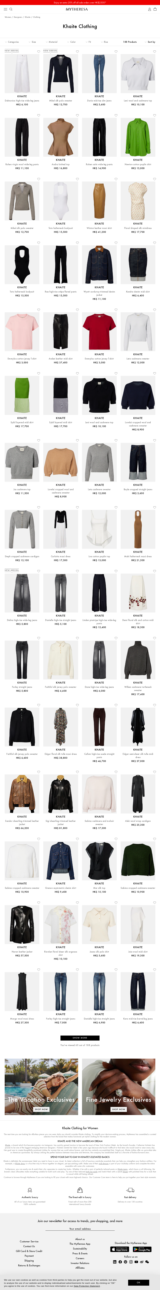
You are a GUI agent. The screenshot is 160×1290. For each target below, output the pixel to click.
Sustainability (80, 1248)
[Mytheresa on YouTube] (136, 1261)
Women (8, 17)
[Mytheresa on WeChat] (147, 1261)
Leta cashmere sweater (138, 359)
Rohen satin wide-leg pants (99, 164)
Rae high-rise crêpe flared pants (60, 292)
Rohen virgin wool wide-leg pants (22, 164)
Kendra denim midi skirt (138, 292)
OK (138, 1282)
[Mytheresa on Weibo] (142, 1261)
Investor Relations (80, 1263)
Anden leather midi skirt (61, 359)
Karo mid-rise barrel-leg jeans (138, 1019)
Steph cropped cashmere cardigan (22, 556)
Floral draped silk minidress (138, 228)
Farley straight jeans (22, 687)
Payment (29, 1255)
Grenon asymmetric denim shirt (60, 888)
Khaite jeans (123, 1169)
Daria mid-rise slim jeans (99, 101)
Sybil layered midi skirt (22, 422)
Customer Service (29, 1241)
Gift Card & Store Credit (29, 1251)
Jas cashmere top (22, 489)
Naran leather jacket (22, 952)
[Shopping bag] (155, 9)
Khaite (27, 17)
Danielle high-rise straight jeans (60, 620)
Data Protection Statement (87, 1286)
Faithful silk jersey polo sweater (60, 687)
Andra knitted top (61, 164)
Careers (80, 1258)
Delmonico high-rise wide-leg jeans (22, 101)
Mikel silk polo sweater (60, 101)
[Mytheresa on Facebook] (120, 1261)
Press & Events (80, 1253)
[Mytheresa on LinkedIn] (115, 1261)
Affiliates (80, 1267)
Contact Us (29, 1246)
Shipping (29, 1260)
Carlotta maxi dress (60, 556)
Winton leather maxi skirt (99, 228)
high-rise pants (92, 1171)
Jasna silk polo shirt (99, 952)
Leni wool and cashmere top (138, 101)
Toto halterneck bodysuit (61, 228)
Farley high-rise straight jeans (60, 1019)
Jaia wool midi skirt (138, 952)
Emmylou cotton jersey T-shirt (22, 359)
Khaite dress (20, 1163)
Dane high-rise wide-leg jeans (99, 687)
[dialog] (80, 1282)
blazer (125, 1171)
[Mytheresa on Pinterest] (125, 1261)
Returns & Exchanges (29, 1265)
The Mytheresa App (80, 1243)
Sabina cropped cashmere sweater (22, 888)
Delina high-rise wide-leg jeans (22, 620)
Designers (18, 17)
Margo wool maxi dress (22, 1019)
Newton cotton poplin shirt (138, 164)
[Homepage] (80, 9)
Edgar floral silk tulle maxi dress (61, 754)
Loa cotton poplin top (99, 556)
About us (80, 1239)
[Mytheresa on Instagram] (131, 1261)
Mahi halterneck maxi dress (138, 556)
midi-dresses (104, 1163)
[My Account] (149, 9)
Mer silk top (99, 888)
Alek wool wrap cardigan (138, 821)
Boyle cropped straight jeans (138, 489)
